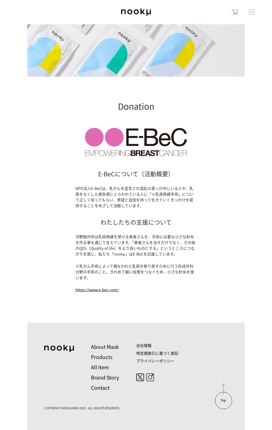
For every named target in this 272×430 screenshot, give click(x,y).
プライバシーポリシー (155, 361)
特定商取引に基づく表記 (157, 353)
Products (101, 357)
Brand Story (105, 377)
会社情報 (144, 346)
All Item (100, 367)
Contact (100, 387)
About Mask (105, 346)
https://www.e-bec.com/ (97, 290)
